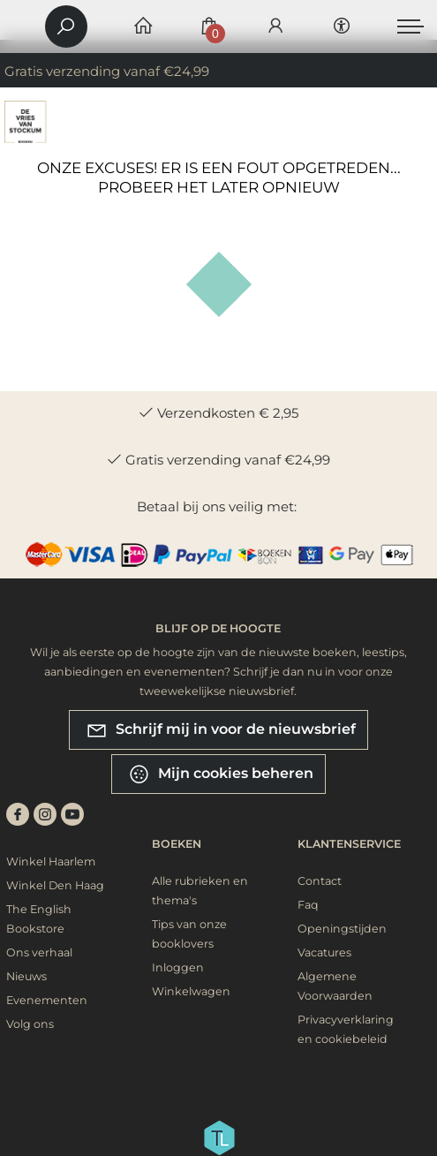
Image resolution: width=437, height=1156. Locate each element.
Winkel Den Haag (55, 885)
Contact (320, 881)
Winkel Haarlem (50, 861)
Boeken (176, 843)
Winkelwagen (191, 991)
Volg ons (30, 1024)
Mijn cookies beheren (220, 774)
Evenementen (46, 1000)
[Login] (275, 27)
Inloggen (178, 967)
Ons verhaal (39, 952)
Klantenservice (349, 843)
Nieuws (26, 976)
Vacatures (324, 952)
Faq (308, 904)
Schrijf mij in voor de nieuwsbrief (221, 730)
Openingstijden (342, 928)
